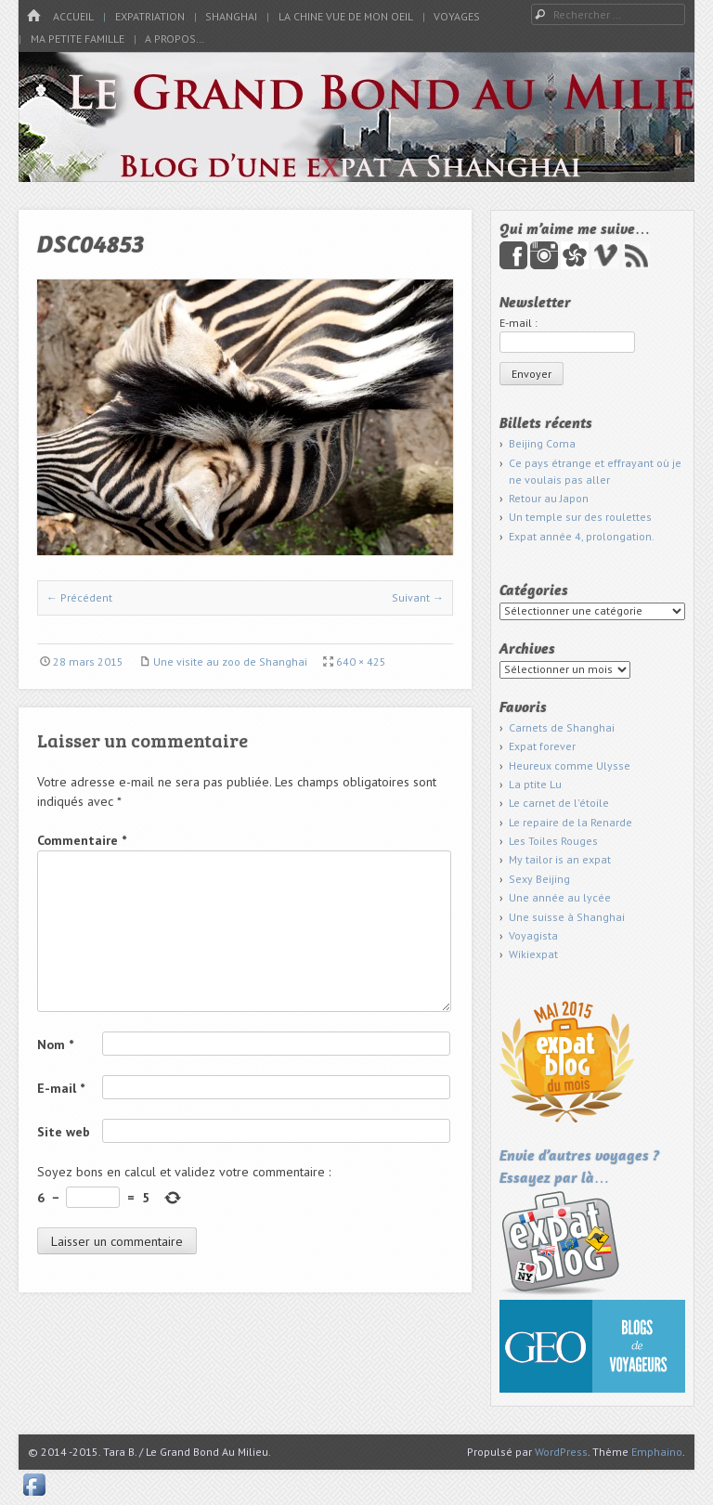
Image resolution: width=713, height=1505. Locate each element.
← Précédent (79, 597)
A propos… (174, 38)
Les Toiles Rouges (553, 841)
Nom (55, 1044)
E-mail (60, 1088)
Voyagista (533, 935)
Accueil (73, 16)
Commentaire (81, 840)
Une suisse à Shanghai (567, 917)
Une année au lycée (560, 897)
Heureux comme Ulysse (569, 765)
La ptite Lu (535, 784)
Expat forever (542, 746)
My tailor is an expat (560, 859)
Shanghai (231, 16)
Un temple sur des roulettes (580, 517)
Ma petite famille (77, 38)
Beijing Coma (542, 443)
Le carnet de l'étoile (559, 803)
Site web (63, 1131)
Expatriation (150, 16)
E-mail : (518, 323)
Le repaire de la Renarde (570, 822)
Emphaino (656, 1452)
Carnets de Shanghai (562, 727)
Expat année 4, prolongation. (582, 536)
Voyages (457, 16)
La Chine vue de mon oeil (346, 16)
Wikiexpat (533, 954)
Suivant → (418, 597)
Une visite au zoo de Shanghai (230, 661)
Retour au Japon (549, 498)
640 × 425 (361, 661)
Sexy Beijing (539, 879)
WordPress (561, 1452)
